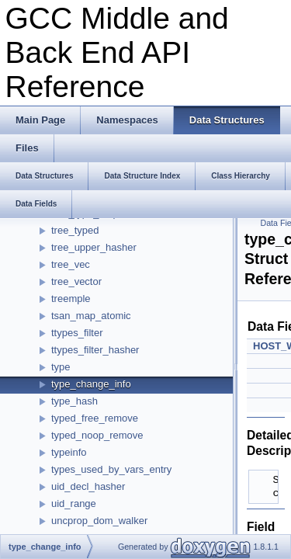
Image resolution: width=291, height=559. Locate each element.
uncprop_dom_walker (99, 520)
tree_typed (75, 230)
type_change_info (91, 384)
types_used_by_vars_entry (111, 469)
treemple (71, 298)
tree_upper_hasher (94, 247)
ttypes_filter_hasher (95, 350)
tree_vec (70, 264)
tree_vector (76, 281)
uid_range (73, 503)
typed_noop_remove (97, 435)
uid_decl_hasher (88, 486)
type (61, 367)
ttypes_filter (76, 333)
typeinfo (69, 452)
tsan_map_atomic (91, 315)
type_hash (74, 401)
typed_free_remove (94, 418)
